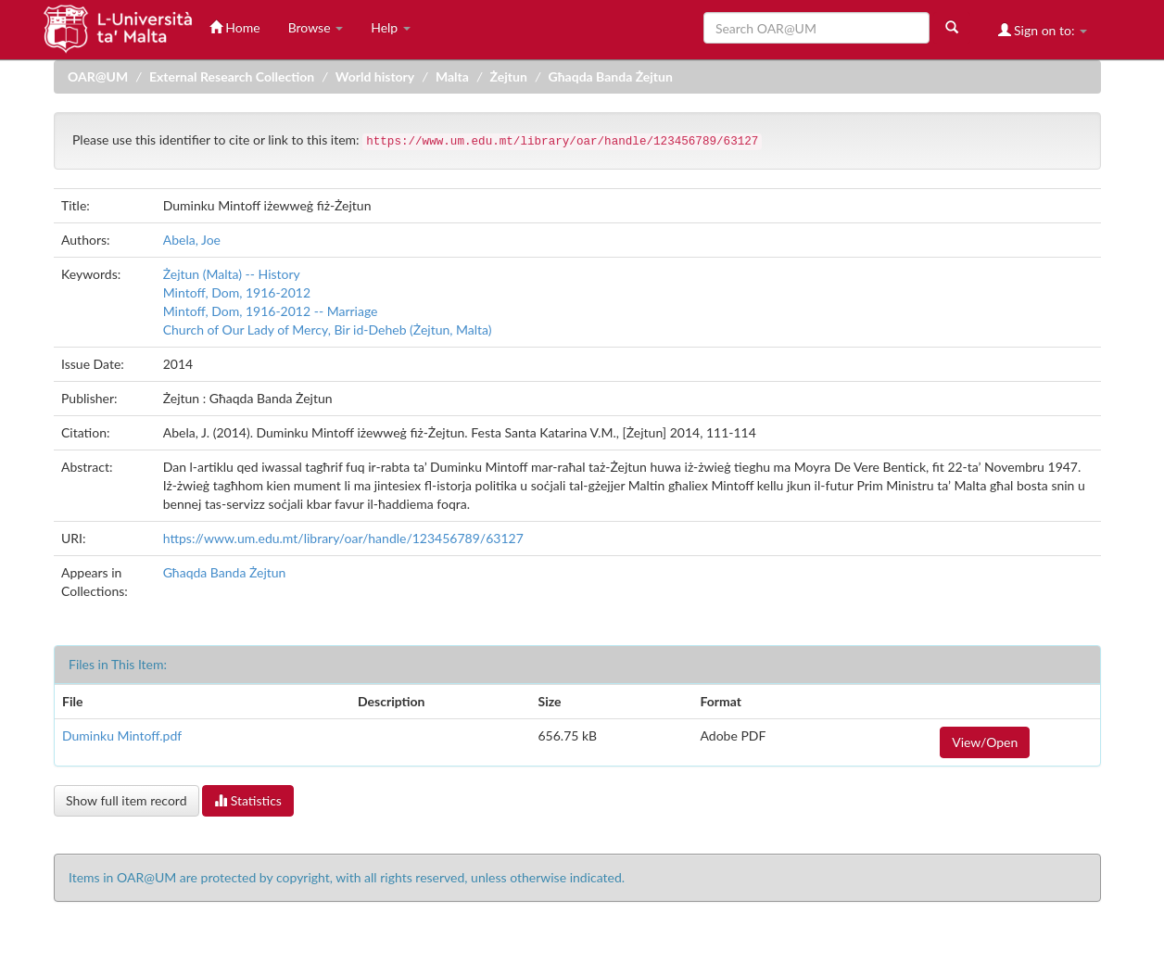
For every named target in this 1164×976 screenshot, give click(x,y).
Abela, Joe (192, 239)
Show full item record (126, 800)
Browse (316, 27)
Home (234, 27)
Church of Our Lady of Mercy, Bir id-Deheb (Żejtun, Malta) (327, 329)
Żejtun (508, 76)
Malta (452, 76)
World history (374, 76)
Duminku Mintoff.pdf (122, 735)
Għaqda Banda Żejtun (611, 76)
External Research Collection (231, 76)
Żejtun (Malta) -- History (231, 274)
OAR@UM (98, 76)
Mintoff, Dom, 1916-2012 (236, 292)
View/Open (985, 742)
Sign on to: (1043, 30)
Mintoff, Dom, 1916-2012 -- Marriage (270, 311)
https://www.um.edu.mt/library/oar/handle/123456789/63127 (343, 538)
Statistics (248, 800)
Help (391, 27)
